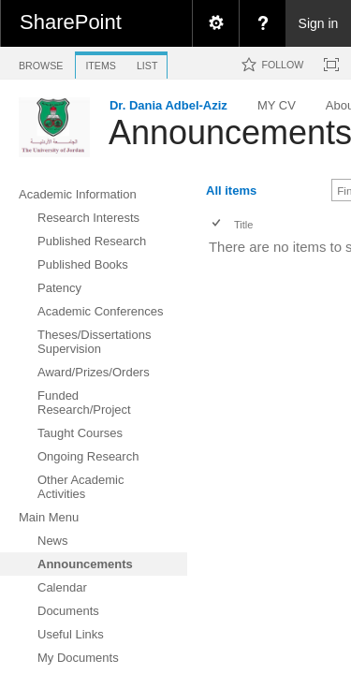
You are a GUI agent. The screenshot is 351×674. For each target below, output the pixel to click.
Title (243, 224)
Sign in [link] (319, 23)
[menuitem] (215, 23)
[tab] (40, 62)
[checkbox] (217, 224)
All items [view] (231, 190)
